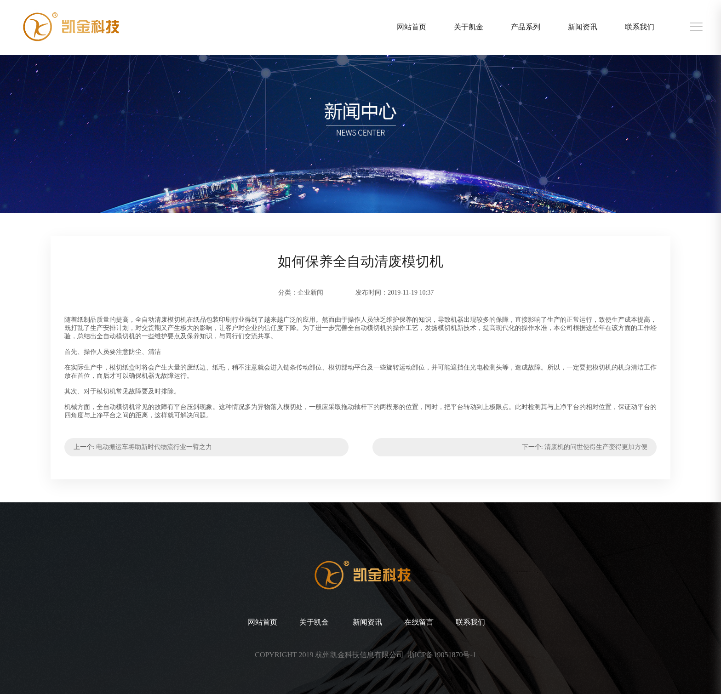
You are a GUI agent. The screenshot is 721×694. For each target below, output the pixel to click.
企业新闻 (310, 292)
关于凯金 (468, 27)
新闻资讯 (582, 27)
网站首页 (411, 27)
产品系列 (525, 27)
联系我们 (639, 27)
